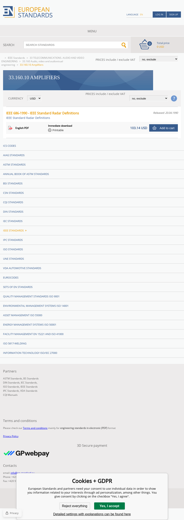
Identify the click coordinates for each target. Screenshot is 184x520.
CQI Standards (13, 202)
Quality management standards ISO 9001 (31, 296)
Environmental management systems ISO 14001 (36, 306)
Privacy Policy (10, 436)
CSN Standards (13, 193)
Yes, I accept (109, 506)
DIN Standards (13, 211)
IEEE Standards (16, 58)
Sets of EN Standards (18, 287)
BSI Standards (13, 183)
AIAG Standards (14, 155)
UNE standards (13, 259)
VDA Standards (28, 391)
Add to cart (167, 128)
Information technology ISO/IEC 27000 (30, 353)
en (141, 14)
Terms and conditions (35, 428)
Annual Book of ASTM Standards (26, 174)
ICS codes (9, 146)
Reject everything (74, 506)
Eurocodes (10, 277)
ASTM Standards (14, 164)
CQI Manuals (10, 395)
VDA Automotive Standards (22, 268)
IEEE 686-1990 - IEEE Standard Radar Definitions (42, 115)
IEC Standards (13, 221)
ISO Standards (13, 249)
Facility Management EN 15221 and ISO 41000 (33, 334)
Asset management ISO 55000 (22, 315)
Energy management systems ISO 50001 (29, 324)
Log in (159, 14)
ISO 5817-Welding (14, 343)
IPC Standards (13, 240)
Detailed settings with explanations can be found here (92, 514)
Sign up (173, 14)
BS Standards (31, 378)
